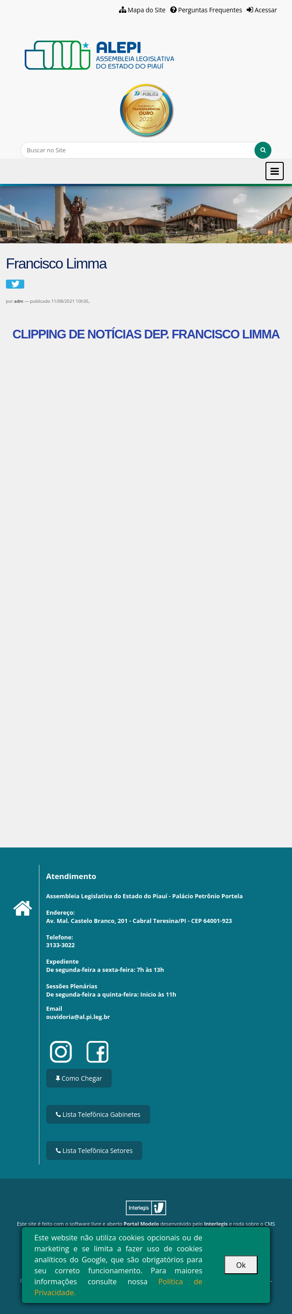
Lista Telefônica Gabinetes (98, 1114)
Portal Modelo (141, 1223)
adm (18, 301)
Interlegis (216, 1223)
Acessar (265, 9)
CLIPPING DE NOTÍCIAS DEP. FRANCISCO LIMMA (145, 334)
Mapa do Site (147, 9)
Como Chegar (79, 1078)
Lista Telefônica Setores (94, 1150)
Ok (241, 1265)
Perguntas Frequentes (210, 9)
